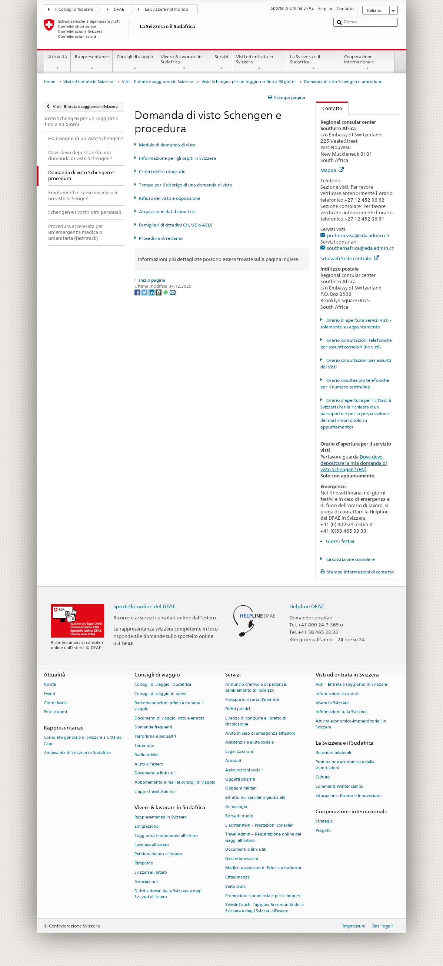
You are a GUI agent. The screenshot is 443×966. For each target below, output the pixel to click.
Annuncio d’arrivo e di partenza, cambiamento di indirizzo (256, 687)
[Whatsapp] (166, 292)
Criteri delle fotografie (162, 171)
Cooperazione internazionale (367, 63)
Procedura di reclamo (161, 238)
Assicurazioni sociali (244, 770)
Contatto (329, 108)
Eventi (49, 693)
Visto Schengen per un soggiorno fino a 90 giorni (248, 81)
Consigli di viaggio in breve (160, 693)
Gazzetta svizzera (241, 859)
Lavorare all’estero (151, 845)
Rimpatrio (143, 863)
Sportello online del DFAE (144, 606)
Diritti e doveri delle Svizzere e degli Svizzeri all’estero (168, 894)
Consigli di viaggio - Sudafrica (162, 684)
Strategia (324, 821)
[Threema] (159, 292)
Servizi (221, 63)
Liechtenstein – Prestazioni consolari (259, 825)
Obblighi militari (241, 788)
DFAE (119, 9)
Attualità (57, 63)
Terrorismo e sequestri (155, 736)
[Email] (173, 292)
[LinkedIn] (152, 292)
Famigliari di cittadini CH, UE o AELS (175, 225)
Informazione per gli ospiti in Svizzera (177, 158)
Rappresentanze (91, 63)
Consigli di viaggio (134, 63)
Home (49, 81)
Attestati (233, 760)
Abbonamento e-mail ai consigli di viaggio (175, 782)
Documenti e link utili (155, 773)
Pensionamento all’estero (158, 854)
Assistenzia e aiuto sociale (249, 742)
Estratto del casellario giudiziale (255, 797)
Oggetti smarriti (240, 779)
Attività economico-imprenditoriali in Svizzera (351, 724)
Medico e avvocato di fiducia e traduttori (264, 868)
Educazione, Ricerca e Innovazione (349, 795)
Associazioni (146, 881)
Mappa (332, 170)
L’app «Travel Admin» (155, 791)
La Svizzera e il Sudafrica (313, 63)
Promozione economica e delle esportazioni (345, 765)
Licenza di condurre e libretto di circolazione (255, 721)
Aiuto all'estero (148, 764)
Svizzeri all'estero (150, 872)
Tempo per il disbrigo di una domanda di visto (185, 185)
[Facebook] (137, 292)
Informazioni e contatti (338, 693)
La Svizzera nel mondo (166, 9)
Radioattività (146, 754)
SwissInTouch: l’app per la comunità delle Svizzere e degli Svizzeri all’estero (264, 908)
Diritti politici (237, 709)
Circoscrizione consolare (350, 559)
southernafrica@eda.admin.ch (360, 248)
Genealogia (236, 806)
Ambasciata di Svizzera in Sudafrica (77, 753)
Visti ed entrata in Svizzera (259, 63)
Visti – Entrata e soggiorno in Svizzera (157, 81)
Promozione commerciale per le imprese (263, 895)
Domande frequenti (153, 727)
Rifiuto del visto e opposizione (169, 198)
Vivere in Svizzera (332, 703)
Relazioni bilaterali (333, 753)
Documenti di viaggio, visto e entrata (169, 718)
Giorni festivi (340, 541)
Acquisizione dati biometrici (167, 211)
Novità (50, 684)
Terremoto (144, 745)
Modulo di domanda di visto (167, 145)
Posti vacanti (55, 712)
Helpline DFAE (306, 606)
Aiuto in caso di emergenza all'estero (260, 733)
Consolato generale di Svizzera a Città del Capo (83, 740)
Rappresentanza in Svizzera (160, 817)
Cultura (323, 777)
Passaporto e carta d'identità (252, 699)
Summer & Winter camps (339, 786)
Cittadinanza (237, 877)
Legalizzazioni (239, 752)
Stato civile (235, 886)
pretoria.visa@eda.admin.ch (358, 235)
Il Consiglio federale (74, 9)
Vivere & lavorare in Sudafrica (184, 63)
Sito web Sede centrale (349, 258)
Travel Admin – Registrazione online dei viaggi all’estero (263, 837)
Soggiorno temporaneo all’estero (166, 835)
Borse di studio (239, 816)
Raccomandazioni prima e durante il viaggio (169, 706)
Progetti (323, 830)
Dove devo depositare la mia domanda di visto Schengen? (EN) (353, 463)
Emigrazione (146, 826)
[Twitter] (145, 292)
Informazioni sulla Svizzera (341, 712)
